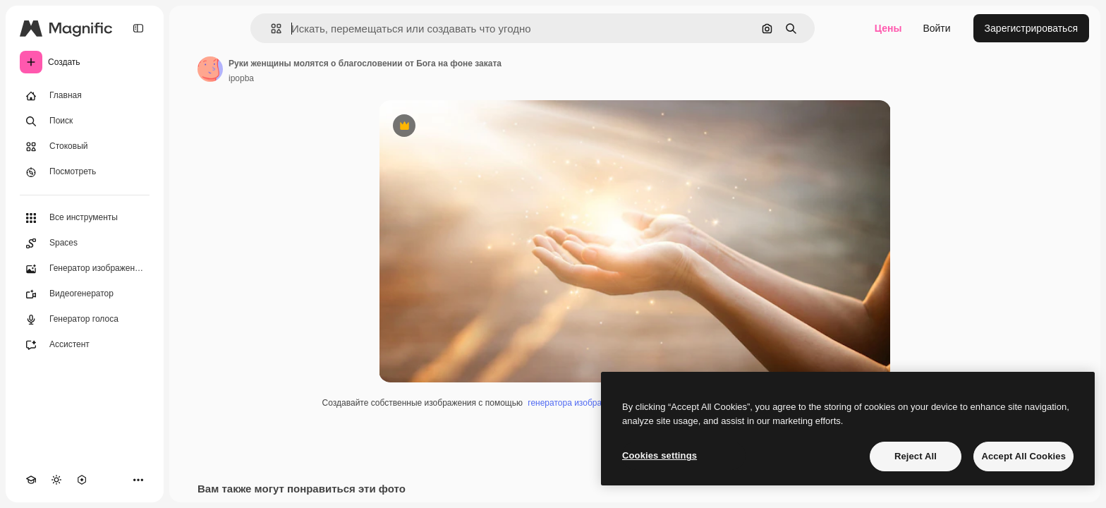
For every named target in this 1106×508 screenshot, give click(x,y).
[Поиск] (85, 121)
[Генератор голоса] (85, 319)
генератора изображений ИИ (584, 403)
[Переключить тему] (56, 479)
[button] (270, 28)
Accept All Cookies (1023, 456)
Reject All (915, 456)
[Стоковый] (85, 146)
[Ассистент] (85, 345)
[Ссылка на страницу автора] (210, 69)
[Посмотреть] (85, 172)
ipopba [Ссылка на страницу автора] (241, 78)
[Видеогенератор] (85, 294)
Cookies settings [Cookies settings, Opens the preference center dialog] (659, 455)
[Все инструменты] (85, 218)
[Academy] (31, 479)
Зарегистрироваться (1031, 28)
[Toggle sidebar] (138, 28)
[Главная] (85, 96)
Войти (936, 28)
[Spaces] (85, 243)
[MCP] (82, 479)
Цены (888, 28)
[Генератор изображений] (85, 269)
